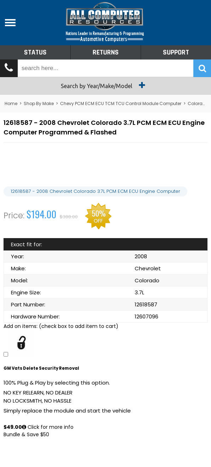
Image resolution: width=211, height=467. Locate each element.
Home (11, 103)
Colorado (198, 103)
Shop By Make (39, 103)
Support (176, 52)
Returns (106, 52)
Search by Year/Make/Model (105, 85)
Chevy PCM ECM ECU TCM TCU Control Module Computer (120, 103)
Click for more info (48, 427)
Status (35, 52)
